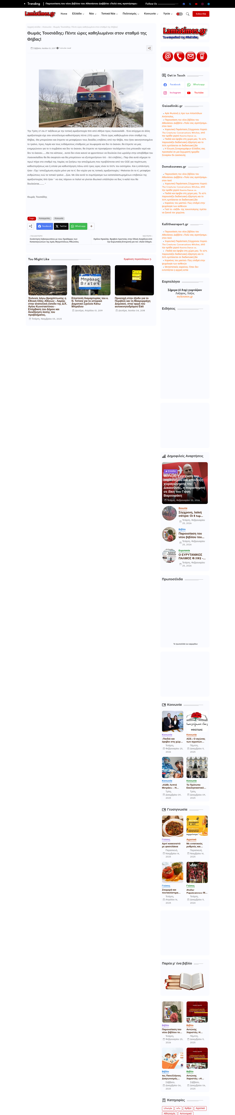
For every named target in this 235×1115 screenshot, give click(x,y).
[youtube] (196, 4)
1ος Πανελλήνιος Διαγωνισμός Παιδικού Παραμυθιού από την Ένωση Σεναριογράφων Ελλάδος (172, 1077)
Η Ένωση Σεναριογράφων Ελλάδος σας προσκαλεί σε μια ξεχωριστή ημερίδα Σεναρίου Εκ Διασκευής (183, 152)
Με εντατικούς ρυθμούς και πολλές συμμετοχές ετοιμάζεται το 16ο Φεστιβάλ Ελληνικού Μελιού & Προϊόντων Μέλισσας (197, 845)
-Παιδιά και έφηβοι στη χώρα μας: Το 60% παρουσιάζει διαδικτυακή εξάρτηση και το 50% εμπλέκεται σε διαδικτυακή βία (184, 254)
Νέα (91, 14)
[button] (179, 14)
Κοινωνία (150, 14)
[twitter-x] (190, 4)
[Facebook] (44, 226)
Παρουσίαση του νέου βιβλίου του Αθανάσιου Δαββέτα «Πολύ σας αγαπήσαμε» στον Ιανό (184, 123)
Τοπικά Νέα (108, 14)
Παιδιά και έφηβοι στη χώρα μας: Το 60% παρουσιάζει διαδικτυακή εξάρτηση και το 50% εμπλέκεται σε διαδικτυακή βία (184, 142)
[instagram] (202, 4)
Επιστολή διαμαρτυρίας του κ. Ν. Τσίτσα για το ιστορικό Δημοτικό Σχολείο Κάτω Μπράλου (89, 302)
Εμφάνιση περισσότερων (136, 259)
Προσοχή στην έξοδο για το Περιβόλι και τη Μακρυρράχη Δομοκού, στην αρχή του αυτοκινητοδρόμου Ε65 (132, 302)
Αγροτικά (200, 1108)
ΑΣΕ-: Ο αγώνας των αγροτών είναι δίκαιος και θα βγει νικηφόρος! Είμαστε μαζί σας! (197, 740)
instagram (175, 93)
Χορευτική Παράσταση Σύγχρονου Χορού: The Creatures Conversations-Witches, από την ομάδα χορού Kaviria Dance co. (184, 133)
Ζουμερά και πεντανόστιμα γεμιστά (170, 891)
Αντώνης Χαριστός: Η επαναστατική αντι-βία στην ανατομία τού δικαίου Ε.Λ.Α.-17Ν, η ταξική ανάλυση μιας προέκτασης (196, 1031)
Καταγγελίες (44, 219)
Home (64, 14)
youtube (199, 93)
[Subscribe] (201, 14)
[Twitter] (61, 226)
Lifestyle (168, 1108)
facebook (175, 84)
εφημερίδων (193, 644)
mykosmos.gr (185, 296)
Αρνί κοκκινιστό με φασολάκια (171, 845)
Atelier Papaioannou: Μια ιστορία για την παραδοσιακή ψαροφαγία (197, 891)
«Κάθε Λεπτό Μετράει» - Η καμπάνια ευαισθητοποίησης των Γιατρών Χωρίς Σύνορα (172, 786)
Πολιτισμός (130, 14)
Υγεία (166, 14)
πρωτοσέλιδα (181, 644)
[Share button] (91, 226)
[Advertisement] (86, 60)
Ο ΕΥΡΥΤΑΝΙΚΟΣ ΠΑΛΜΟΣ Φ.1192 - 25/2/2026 (191, 557)
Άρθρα (188, 1108)
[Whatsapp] (78, 226)
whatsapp (199, 84)
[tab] (64, 14)
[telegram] (208, 4)
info (178, 1108)
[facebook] (184, 4)
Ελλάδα (77, 14)
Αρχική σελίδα (33, 27)
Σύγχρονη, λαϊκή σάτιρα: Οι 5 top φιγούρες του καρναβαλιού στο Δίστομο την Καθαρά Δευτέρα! (193, 514)
